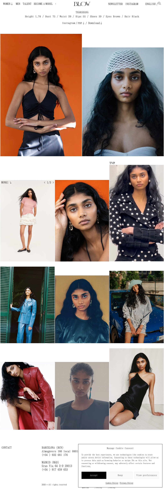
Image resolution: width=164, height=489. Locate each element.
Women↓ (8, 3)
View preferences (146, 475)
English (150, 4)
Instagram (131, 4)
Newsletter (115, 4)
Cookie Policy (112, 483)
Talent (27, 3)
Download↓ (95, 23)
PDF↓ (81, 23)
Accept (94, 475)
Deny (120, 475)
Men (18, 3)
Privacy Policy (126, 483)
